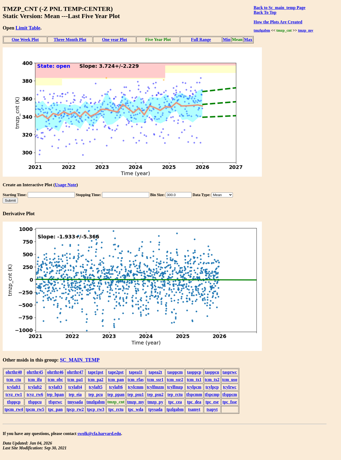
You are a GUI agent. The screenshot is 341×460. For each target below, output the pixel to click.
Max (248, 39)
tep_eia (75, 394)
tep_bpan (55, 394)
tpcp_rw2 (75, 409)
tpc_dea (194, 402)
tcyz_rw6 (35, 394)
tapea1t (136, 372)
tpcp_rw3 (95, 409)
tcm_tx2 (212, 379)
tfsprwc (55, 402)
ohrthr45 (35, 372)
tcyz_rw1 (14, 394)
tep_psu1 (135, 394)
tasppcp (194, 372)
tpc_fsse (229, 402)
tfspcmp (212, 394)
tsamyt (194, 409)
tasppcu (212, 372)
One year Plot (114, 39)
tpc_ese (212, 402)
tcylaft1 (14, 387)
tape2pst (116, 372)
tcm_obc (55, 379)
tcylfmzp (175, 387)
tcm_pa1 (75, 379)
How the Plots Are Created (278, 22)
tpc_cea (175, 402)
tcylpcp (212, 387)
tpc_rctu (115, 409)
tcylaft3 (55, 387)
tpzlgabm (175, 409)
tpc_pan (55, 409)
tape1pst (95, 372)
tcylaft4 (75, 387)
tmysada (75, 402)
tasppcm (175, 372)
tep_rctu (174, 394)
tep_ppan (115, 394)
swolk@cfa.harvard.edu (99, 433)
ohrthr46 (55, 372)
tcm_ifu (35, 379)
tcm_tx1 (194, 379)
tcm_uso (229, 379)
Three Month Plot (70, 39)
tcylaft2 (35, 387)
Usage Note (65, 184)
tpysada (155, 409)
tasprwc (229, 372)
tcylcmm (136, 387)
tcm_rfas (136, 379)
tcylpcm (194, 387)
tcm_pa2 (95, 379)
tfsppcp (14, 402)
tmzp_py (155, 402)
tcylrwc (230, 387)
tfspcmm (194, 394)
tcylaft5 (96, 387)
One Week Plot (25, 39)
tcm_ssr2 (175, 379)
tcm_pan (116, 379)
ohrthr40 (14, 372)
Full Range (201, 39)
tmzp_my (305, 30)
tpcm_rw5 (35, 409)
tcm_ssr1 (155, 379)
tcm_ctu (13, 379)
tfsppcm (229, 394)
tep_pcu (95, 394)
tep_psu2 (155, 394)
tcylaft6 (116, 387)
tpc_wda (135, 409)
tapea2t (155, 372)
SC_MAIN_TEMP (80, 360)
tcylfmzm (155, 387)
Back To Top (265, 12)
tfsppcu (35, 402)
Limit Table (27, 28)
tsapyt (212, 409)
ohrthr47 (75, 372)
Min (226, 39)
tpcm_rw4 (14, 409)
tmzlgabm (262, 30)
